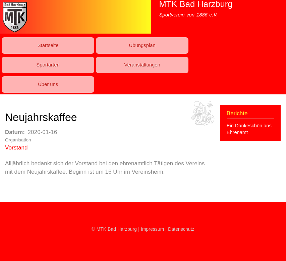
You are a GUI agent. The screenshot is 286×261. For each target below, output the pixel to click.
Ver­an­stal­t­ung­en (142, 65)
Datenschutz (181, 229)
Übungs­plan (142, 45)
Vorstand (16, 147)
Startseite (48, 45)
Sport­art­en (47, 65)
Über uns (48, 84)
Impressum (152, 229)
